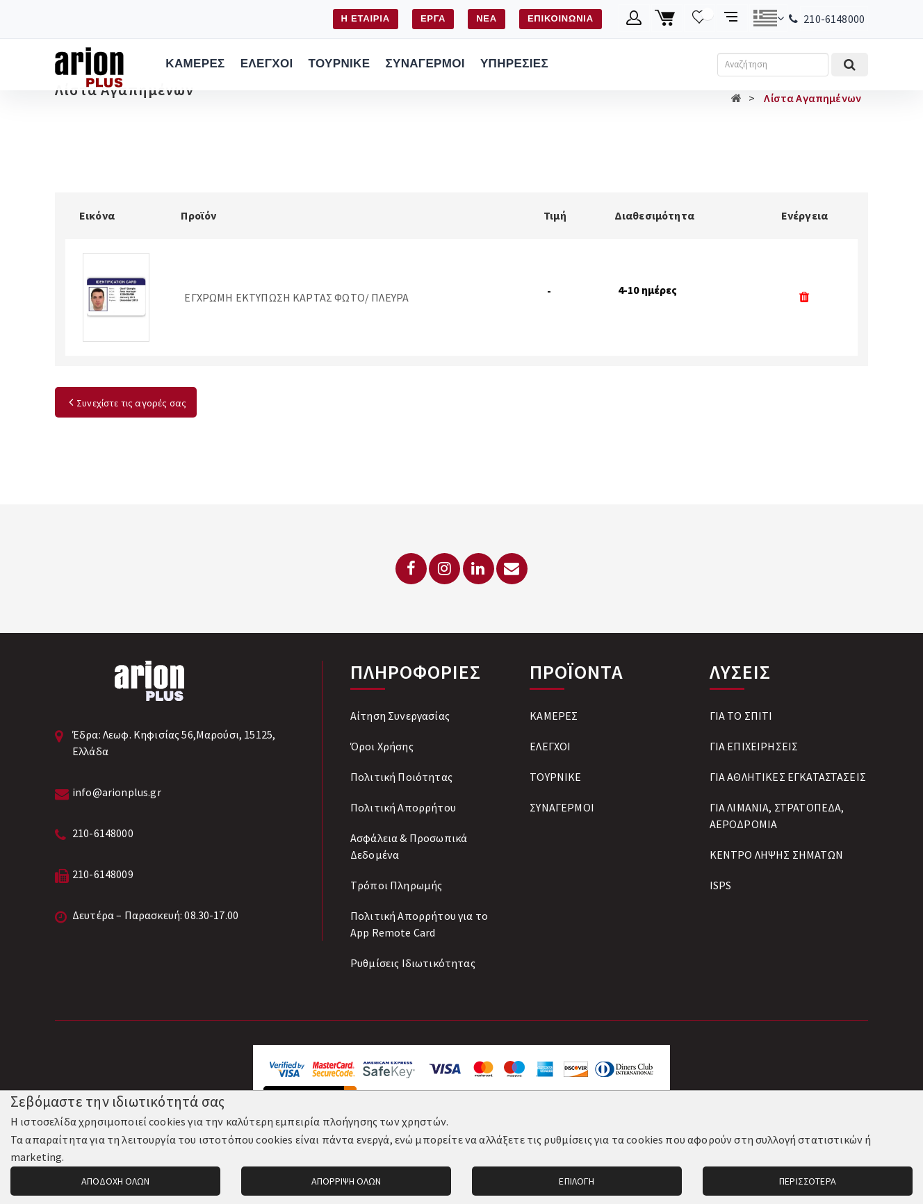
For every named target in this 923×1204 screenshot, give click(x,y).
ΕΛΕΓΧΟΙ (266, 63)
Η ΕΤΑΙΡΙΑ (365, 18)
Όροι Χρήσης (382, 746)
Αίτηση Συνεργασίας (400, 716)
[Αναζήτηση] (772, 64)
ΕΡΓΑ (433, 18)
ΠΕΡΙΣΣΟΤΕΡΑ (807, 1181)
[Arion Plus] (89, 64)
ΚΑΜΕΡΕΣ (194, 63)
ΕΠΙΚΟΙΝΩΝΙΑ (561, 18)
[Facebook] (411, 568)
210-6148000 (834, 19)
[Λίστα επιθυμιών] (699, 18)
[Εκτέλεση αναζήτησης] (849, 64)
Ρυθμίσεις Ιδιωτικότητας (412, 963)
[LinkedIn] (478, 568)
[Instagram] (444, 568)
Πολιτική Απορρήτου (403, 807)
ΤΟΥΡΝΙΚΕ (339, 63)
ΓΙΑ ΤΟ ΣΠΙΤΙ (741, 716)
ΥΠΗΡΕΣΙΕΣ (514, 63)
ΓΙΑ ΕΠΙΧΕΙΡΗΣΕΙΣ (754, 746)
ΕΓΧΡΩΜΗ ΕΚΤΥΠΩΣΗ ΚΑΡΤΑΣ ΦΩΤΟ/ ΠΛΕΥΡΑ (296, 297)
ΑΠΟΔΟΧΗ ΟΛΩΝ (115, 1181)
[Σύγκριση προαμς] (732, 18)
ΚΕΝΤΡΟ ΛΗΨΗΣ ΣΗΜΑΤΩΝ (776, 854)
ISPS (721, 885)
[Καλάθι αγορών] (667, 18)
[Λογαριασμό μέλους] (634, 18)
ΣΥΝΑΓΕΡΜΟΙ (425, 63)
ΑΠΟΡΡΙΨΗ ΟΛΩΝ (346, 1181)
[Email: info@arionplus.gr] (512, 568)
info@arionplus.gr (116, 792)
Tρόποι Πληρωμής (396, 885)
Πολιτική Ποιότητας (401, 777)
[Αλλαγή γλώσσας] (768, 18)
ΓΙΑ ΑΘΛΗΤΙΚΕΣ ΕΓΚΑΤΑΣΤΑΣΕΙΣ (788, 777)
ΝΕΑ (486, 18)
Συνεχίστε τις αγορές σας (125, 403)
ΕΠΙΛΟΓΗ (576, 1181)
